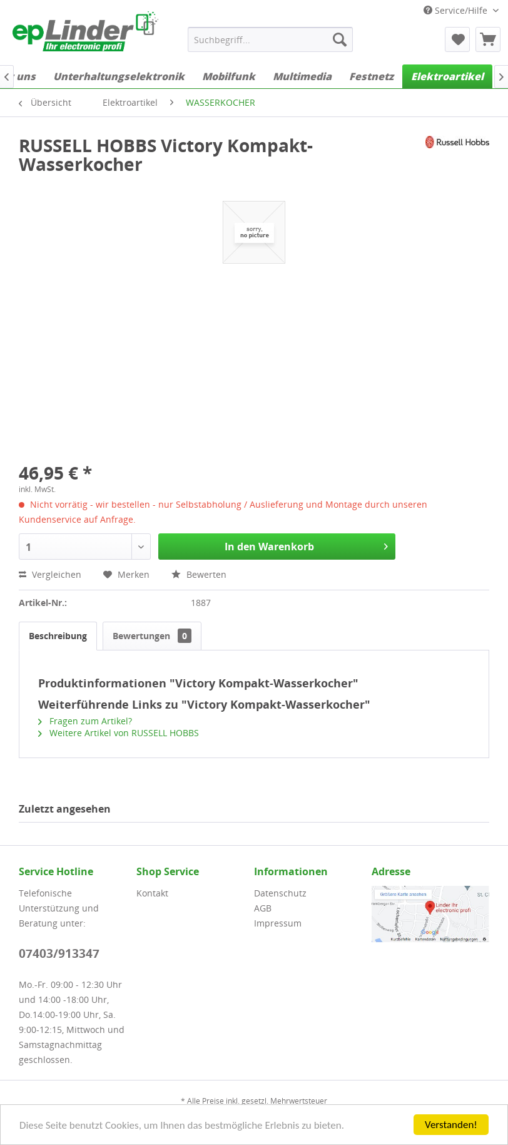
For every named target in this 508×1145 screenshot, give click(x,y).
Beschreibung (58, 636)
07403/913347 (59, 953)
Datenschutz (280, 893)
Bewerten (198, 574)
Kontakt (152, 893)
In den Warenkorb (306, 545)
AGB (263, 908)
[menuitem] (270, 39)
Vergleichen (50, 574)
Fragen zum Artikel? (85, 721)
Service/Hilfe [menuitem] (457, 10)
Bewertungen (152, 636)
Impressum (278, 923)
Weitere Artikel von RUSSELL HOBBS (118, 733)
